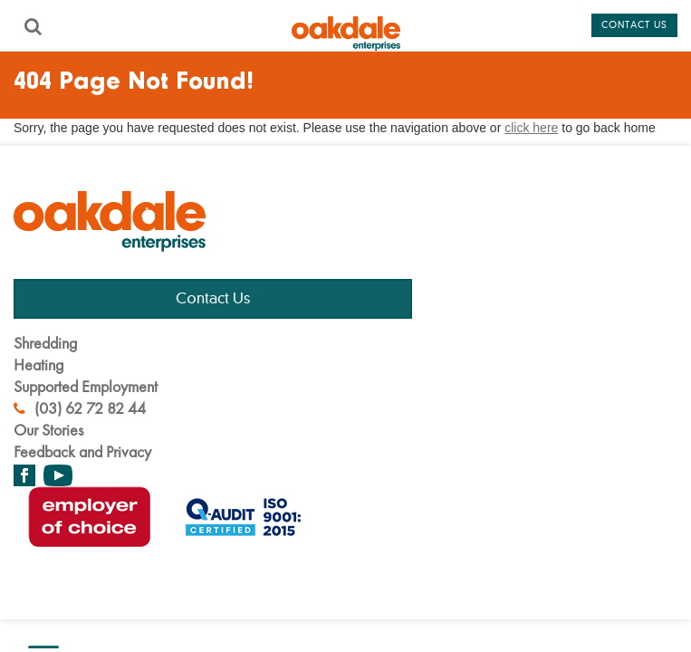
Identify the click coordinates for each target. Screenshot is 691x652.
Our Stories (48, 429)
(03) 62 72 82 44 (80, 408)
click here (531, 127)
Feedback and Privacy (82, 451)
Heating (38, 364)
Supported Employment (86, 386)
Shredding (45, 342)
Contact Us (213, 299)
